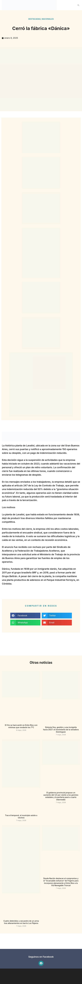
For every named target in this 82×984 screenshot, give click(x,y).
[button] (78, 5)
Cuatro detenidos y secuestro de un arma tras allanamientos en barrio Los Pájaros (21, 922)
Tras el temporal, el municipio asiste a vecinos (21, 816)
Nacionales (48, 19)
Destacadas (34, 19)
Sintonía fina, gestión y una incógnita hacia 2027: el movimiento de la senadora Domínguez (61, 729)
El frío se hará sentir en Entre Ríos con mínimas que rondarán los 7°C (21, 726)
